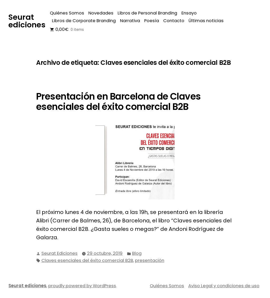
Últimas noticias (206, 21)
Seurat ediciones (26, 21)
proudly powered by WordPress (82, 286)
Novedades (100, 13)
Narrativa (130, 21)
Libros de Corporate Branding (84, 21)
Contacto (173, 21)
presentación (149, 260)
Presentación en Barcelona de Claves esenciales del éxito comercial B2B (118, 101)
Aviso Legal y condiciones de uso (223, 286)
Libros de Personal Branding (147, 13)
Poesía (151, 21)
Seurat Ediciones (59, 253)
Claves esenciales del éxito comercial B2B (87, 260)
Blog (137, 253)
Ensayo (189, 13)
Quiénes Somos (67, 13)
